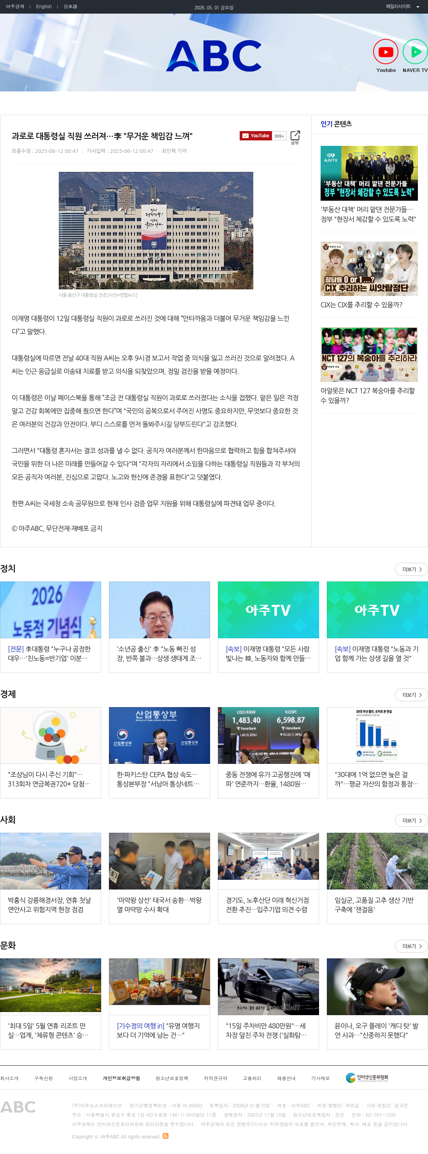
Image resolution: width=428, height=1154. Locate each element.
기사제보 (320, 1078)
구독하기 (263, 135)
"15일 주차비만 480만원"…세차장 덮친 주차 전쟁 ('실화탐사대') (266, 1031)
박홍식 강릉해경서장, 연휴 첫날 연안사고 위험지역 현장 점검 (49, 905)
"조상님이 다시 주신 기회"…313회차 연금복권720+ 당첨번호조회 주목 (49, 780)
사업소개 (77, 1078)
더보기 (411, 569)
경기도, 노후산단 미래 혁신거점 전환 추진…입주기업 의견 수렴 (267, 905)
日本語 (70, 6)
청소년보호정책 (172, 1078)
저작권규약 (215, 1078)
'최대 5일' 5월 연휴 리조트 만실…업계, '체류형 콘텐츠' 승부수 (48, 1031)
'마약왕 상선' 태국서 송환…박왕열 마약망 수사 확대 (159, 905)
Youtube (385, 56)
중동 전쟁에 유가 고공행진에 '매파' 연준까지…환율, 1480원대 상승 (268, 780)
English (44, 6)
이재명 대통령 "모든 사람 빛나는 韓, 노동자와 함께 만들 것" (267, 654)
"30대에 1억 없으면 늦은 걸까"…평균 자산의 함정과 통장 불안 (377, 780)
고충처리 (252, 1078)
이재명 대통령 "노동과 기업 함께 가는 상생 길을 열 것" (376, 654)
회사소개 (9, 1078)
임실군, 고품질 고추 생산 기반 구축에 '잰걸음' (374, 905)
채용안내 (286, 1078)
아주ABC (214, 55)
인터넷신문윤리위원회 (367, 1077)
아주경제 (15, 6)
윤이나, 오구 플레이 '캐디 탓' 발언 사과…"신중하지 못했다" (376, 1030)
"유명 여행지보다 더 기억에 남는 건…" (158, 1030)
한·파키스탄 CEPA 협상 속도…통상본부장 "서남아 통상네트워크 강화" (158, 780)
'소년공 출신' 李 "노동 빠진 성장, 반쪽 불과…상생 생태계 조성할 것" (159, 654)
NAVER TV (415, 56)
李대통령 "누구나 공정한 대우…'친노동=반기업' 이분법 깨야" (49, 654)
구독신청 (43, 1078)
